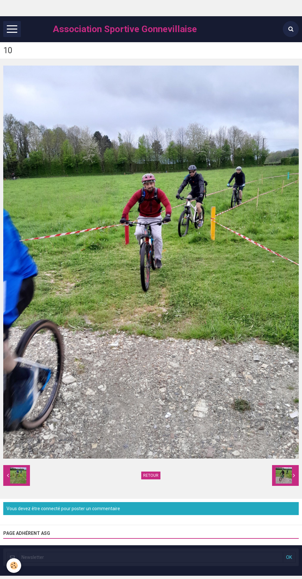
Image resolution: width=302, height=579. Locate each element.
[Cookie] (14, 565)
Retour (150, 475)
